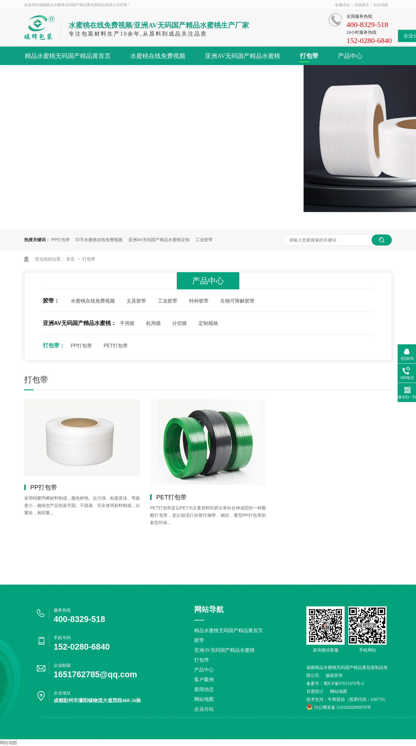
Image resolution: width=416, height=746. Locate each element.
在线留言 (361, 5)
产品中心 (350, 55)
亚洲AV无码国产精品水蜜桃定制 (159, 239)
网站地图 (204, 699)
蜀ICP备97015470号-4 (343, 683)
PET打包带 (116, 345)
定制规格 (208, 323)
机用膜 (153, 323)
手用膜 (127, 323)
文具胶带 (136, 300)
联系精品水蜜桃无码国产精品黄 (261, 74)
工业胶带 (204, 239)
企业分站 (204, 709)
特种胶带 (199, 300)
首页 (71, 259)
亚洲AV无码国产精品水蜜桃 (242, 55)
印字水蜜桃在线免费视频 (99, 239)
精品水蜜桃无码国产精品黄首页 (68, 55)
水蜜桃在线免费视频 (157, 55)
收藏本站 (342, 5)
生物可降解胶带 (237, 300)
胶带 (199, 640)
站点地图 (380, 5)
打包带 (309, 55)
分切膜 (179, 323)
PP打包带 (60, 239)
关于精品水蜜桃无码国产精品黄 (156, 74)
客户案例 (37, 74)
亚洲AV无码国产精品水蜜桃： (79, 323)
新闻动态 (81, 74)
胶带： (51, 301)
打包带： (54, 345)
